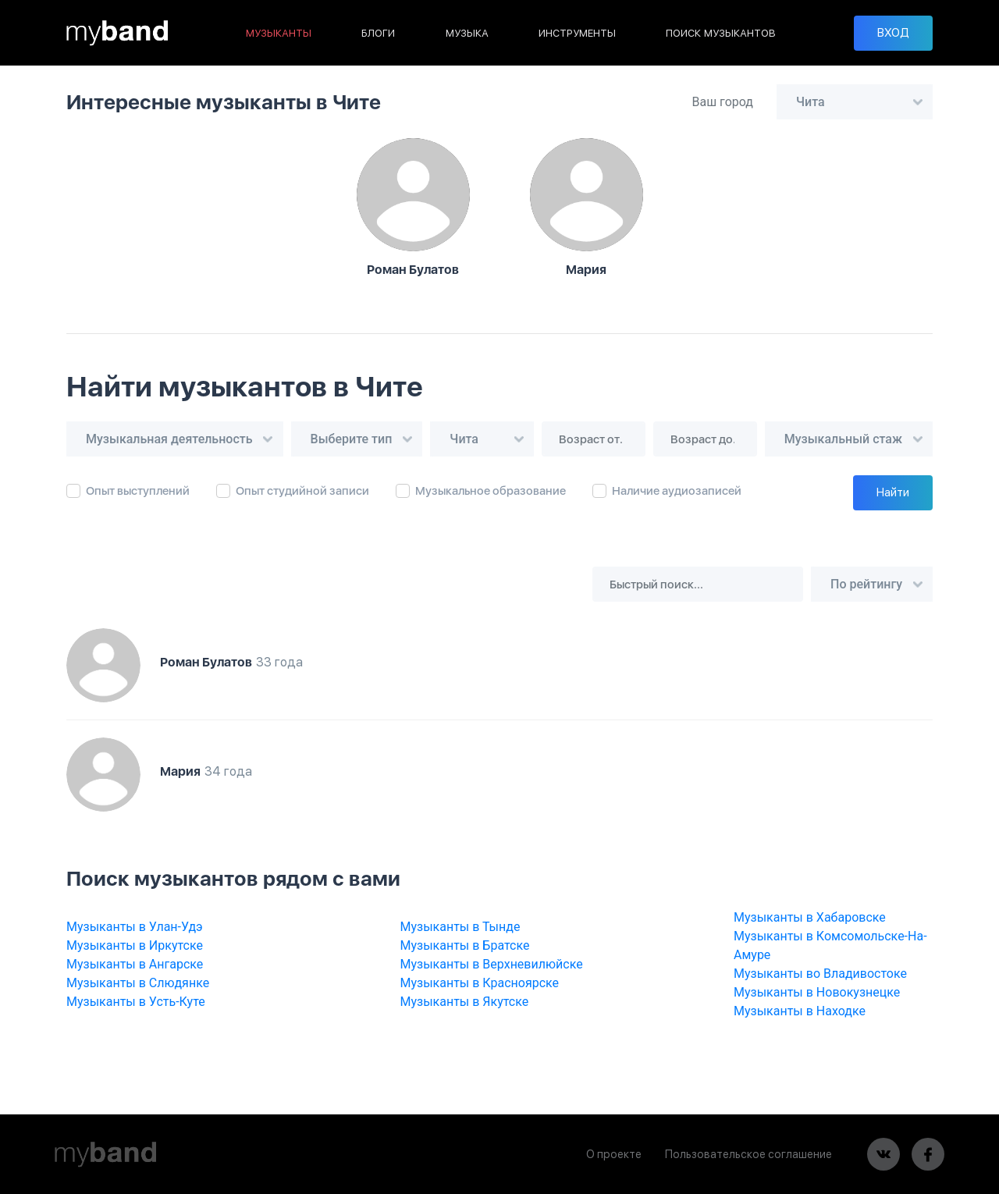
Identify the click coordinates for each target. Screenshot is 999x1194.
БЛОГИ (378, 33)
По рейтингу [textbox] (866, 584)
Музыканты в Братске (465, 945)
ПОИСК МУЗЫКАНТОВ (721, 33)
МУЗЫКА (467, 33)
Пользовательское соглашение (748, 1154)
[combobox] (855, 101)
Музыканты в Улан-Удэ (134, 926)
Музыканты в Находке (800, 1011)
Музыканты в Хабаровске (810, 917)
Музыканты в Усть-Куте (135, 1001)
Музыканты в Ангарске (134, 964)
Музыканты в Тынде (460, 926)
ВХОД (893, 33)
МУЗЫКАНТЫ (278, 33)
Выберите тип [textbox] (352, 439)
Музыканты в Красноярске (480, 982)
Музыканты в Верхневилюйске (491, 964)
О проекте (614, 1154)
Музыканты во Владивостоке (820, 973)
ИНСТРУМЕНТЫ (577, 33)
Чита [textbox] (810, 101)
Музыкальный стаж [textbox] (843, 439)
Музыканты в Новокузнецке (817, 992)
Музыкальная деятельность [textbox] (169, 439)
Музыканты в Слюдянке (137, 982)
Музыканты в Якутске (464, 1001)
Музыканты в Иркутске (134, 945)
